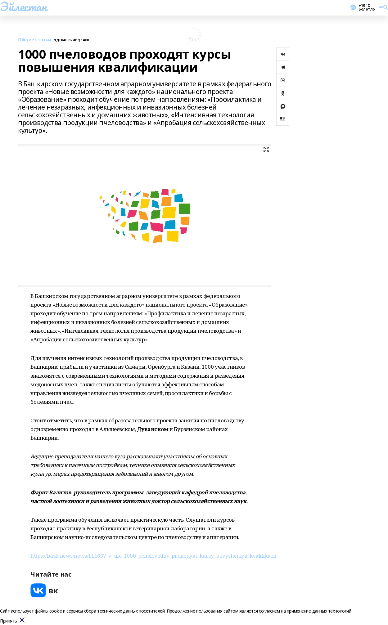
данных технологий (331, 611)
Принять (8, 621)
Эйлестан (23, 6)
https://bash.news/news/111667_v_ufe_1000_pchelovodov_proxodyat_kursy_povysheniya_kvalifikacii (153, 555)
